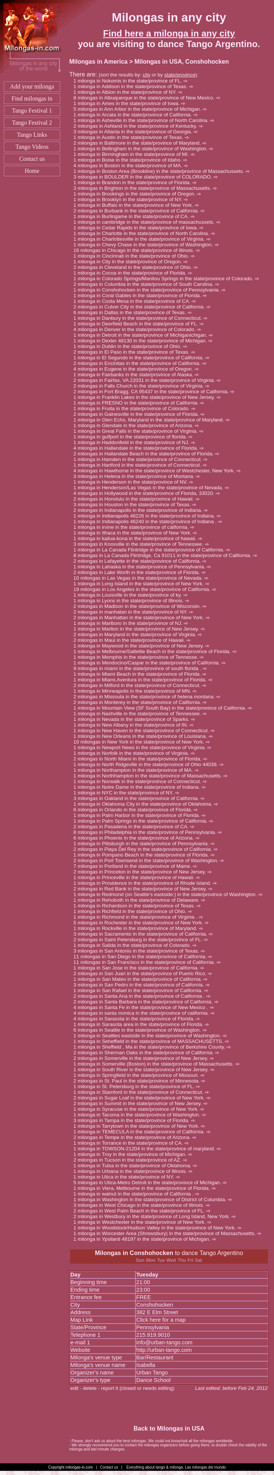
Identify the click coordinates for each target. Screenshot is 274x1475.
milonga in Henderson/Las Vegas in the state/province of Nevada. (153, 487)
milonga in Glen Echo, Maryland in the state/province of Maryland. (154, 420)
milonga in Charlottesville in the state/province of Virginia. (144, 239)
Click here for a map (161, 1320)
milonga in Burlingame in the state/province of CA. (136, 216)
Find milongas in (32, 98)
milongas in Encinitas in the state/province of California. (142, 363)
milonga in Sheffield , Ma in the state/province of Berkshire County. (154, 1047)
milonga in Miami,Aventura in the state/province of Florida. (145, 680)
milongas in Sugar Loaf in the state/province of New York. (144, 1098)
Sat (198, 1260)
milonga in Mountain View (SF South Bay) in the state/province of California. (165, 708)
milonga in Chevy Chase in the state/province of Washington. (148, 244)
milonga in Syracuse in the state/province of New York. (141, 1109)
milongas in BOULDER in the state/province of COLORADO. (148, 177)
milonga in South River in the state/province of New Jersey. (146, 1069)
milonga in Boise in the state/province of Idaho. (132, 160)
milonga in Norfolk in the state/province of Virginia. (136, 753)
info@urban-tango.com (164, 1342)
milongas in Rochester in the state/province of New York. (143, 922)
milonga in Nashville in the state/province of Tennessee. (142, 713)
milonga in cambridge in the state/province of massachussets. (149, 222)
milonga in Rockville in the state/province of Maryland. (140, 928)
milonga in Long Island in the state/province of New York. (144, 583)
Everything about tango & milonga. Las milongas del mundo (176, 1467)
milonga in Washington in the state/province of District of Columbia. (155, 1199)
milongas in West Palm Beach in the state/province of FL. (144, 1211)
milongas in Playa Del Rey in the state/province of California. (148, 849)
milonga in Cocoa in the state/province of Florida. (135, 273)
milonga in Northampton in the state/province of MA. (138, 770)
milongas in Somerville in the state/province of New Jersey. (146, 1058)
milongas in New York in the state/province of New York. (145, 742)
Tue (160, 1260)
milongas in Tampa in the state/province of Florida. (136, 1120)
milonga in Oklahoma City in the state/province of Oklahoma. (148, 804)
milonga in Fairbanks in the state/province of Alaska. (138, 374)
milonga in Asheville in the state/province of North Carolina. (146, 120)
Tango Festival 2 (32, 122)
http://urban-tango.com (164, 1350)
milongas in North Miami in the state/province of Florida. (142, 759)
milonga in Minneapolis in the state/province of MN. (137, 691)
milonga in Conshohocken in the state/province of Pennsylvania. (152, 290)
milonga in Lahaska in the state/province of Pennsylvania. (144, 567)
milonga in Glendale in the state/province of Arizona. (138, 425)
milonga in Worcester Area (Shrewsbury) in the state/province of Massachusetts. (170, 1233)
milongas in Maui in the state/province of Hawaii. (134, 640)
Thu (182, 1260)
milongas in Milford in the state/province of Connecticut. (142, 685)
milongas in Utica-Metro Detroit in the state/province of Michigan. (152, 1182)
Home (31, 171)
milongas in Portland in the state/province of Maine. (137, 866)
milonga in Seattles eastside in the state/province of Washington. (152, 1035)
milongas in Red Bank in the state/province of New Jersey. (145, 889)
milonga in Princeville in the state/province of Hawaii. (139, 877)
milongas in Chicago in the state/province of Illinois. (140, 250)
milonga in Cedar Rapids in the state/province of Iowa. (141, 228)
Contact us (32, 159)
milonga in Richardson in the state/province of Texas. (139, 906)
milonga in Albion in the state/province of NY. (130, 92)
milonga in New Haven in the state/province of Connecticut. (146, 730)
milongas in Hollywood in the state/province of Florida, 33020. (149, 493)
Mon (150, 1260)
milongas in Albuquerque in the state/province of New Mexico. (149, 98)
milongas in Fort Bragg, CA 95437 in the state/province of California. (156, 391)
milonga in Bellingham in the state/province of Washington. (145, 148)
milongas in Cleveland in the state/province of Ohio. (138, 267)
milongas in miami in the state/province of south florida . (142, 668)
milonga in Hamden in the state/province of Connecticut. (143, 459)
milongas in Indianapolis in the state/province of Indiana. (143, 510)
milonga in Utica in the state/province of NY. (129, 1177)
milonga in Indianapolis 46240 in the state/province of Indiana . (150, 521)
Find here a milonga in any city (169, 33)
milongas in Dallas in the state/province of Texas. (135, 312)
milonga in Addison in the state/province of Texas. (135, 86)
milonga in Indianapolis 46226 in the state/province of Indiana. (149, 516)
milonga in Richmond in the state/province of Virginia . (140, 917)
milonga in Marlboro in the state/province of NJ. (133, 623)
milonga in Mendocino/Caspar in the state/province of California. (152, 663)
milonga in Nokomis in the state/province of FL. (133, 81)
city (146, 75)
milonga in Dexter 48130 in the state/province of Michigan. (145, 341)
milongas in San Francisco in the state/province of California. (151, 962)
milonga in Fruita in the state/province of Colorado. (137, 408)
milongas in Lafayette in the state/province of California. (142, 561)
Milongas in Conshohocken (134, 1253)
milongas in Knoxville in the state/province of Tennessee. (143, 544)
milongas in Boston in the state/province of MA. (133, 165)
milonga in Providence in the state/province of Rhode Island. (147, 883)
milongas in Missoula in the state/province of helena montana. (149, 696)
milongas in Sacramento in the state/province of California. (145, 934)
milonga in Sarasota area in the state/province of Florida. (143, 1024)
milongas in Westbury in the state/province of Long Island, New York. (157, 1216)
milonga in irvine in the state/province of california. (136, 527)
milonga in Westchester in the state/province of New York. (145, 1222)
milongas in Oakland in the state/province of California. (141, 798)
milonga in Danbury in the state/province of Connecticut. (143, 318)
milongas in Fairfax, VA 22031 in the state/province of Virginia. (149, 380)
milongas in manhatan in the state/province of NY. (135, 612)
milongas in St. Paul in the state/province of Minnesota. (142, 1081)
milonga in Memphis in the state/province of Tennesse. (141, 657)
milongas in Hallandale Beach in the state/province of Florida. (148, 454)
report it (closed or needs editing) (138, 1388)
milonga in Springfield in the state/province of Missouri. (141, 1075)
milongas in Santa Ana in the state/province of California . (144, 996)
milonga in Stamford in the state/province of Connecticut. (143, 1092)
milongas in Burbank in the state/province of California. (141, 211)
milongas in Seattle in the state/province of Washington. (142, 1030)
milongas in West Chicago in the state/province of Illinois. (144, 1205)
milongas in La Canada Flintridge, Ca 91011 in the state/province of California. (167, 555)
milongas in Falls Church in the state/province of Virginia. (144, 386)
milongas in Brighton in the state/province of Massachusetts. (147, 188)
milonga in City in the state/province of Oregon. (133, 261)
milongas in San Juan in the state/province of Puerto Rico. (145, 973)
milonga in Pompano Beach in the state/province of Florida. (146, 855)
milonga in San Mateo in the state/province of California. (143, 979)
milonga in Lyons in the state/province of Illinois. (133, 600)
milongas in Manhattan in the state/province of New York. (144, 617)
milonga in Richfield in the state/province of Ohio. (135, 911)
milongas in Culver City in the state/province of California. (144, 307)
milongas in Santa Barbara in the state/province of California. (148, 1002)
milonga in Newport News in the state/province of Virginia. (145, 747)
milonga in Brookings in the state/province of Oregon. (139, 194)
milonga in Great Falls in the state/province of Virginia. (141, 431)
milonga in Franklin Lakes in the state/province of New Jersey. (149, 397)
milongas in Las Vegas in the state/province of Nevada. (145, 578)
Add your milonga (32, 86)
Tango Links (32, 134)
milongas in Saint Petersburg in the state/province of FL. (143, 939)
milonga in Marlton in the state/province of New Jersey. (141, 629)
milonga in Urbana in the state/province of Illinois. (135, 1171)
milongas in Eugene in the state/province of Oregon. (138, 369)
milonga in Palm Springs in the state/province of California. (145, 821)
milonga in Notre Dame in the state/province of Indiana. (142, 787)
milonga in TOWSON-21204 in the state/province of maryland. (149, 1148)
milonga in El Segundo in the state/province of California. (144, 357)
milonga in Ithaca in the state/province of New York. (137, 533)
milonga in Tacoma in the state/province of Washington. (142, 1115)
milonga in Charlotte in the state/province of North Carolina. (146, 233)
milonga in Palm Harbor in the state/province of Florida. (142, 815)
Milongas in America (98, 61)
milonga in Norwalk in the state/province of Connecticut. (142, 781)
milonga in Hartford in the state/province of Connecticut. (142, 465)
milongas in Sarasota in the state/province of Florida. (139, 1019)
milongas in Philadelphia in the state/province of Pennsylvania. (150, 832)
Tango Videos (32, 147)
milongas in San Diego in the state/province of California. (147, 956)
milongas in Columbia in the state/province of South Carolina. (148, 284)
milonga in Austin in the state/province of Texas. (133, 137)
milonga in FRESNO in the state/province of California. (141, 403)
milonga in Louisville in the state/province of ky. (133, 595)
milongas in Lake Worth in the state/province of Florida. (142, 572)
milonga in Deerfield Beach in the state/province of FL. (141, 324)
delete (89, 1388)
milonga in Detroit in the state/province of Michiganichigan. (145, 335)
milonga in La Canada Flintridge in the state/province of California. (154, 550)
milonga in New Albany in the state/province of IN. (136, 725)
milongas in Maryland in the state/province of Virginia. (140, 634)
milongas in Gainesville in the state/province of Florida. (141, 414)
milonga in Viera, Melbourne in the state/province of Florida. (147, 1188)
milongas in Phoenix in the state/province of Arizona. (139, 838)
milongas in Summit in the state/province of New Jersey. (143, 1103)
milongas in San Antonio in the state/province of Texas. (141, 951)
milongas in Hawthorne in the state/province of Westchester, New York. (159, 470)
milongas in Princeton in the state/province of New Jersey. (145, 872)
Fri (190, 1260)
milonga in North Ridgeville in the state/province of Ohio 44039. (151, 764)
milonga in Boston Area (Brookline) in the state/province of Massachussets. (164, 171)
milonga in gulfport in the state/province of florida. (135, 437)
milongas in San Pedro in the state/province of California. (144, 985)
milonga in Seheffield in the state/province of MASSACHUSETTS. (153, 1041)
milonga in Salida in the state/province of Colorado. (137, 945)
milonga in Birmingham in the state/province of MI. (136, 154)
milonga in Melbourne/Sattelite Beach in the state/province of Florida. (157, 651)
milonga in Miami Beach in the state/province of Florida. (142, 674)
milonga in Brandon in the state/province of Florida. (137, 182)
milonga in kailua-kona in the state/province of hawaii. (140, 538)
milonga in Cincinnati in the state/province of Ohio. (136, 256)
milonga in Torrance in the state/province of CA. (133, 1143)
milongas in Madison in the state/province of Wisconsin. (142, 606)
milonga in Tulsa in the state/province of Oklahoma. (137, 1165)
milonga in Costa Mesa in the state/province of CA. (137, 301)
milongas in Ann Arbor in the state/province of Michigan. (142, 109)
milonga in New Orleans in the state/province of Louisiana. (145, 736)
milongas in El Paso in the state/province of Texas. (136, 352)
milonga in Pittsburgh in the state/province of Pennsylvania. (146, 843)
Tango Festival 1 (32, 110)
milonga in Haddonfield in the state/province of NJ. (136, 442)
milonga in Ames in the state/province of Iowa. (132, 103)
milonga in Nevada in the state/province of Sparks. (136, 719)
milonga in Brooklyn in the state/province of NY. (133, 199)
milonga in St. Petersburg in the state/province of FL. (139, 1086)
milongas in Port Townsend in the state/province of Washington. (151, 860)
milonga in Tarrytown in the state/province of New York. (141, 1126)
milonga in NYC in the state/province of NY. (128, 793)
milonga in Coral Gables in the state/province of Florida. (142, 295)
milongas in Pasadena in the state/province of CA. (136, 826)
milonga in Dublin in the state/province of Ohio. (132, 346)
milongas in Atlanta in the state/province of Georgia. (138, 131)
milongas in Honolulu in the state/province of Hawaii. (139, 499)
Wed (171, 1260)
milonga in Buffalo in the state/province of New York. (138, 205)
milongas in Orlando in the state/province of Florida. (138, 809)
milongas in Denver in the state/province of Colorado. (139, 329)
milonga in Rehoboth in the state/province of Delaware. (141, 900)
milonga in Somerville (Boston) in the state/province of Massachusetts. (159, 1064)
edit (74, 1388)
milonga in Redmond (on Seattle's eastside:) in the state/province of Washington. (170, 894)
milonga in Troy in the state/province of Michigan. (135, 1154)
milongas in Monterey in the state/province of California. (142, 702)
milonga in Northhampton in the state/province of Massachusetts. (153, 776)
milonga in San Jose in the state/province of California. (141, 968)
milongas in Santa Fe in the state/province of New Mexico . (146, 1007)
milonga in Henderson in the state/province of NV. (135, 482)
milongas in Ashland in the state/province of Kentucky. (140, 126)
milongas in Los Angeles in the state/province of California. (148, 589)
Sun (140, 1260)
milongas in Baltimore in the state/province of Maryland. (142, 143)
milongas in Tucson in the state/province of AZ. (132, 1160)
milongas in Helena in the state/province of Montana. (139, 476)
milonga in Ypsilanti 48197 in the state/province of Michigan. (147, 1239)
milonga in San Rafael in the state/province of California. (143, 990)
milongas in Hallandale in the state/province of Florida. (141, 448)
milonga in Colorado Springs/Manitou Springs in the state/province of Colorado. (168, 278)
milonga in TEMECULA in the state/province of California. (144, 1131)
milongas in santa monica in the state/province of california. (146, 1013)
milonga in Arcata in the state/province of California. (138, 115)
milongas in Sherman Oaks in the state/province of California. (148, 1052)
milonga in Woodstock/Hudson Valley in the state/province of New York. (160, 1228)
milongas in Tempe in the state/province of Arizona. (137, 1137)
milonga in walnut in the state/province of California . (138, 1194)
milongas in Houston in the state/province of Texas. (137, 504)
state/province (179, 75)
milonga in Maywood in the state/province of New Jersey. (144, 646)
